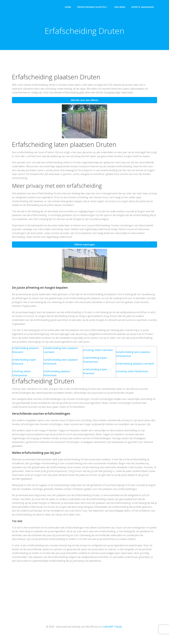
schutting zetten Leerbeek (98, 350)
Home (68, 6)
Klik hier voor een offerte (84, 100)
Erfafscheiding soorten (93, 6)
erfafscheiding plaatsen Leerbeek (135, 364)
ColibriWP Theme (112, 627)
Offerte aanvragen (143, 6)
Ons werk (119, 6)
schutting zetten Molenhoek (132, 371)
